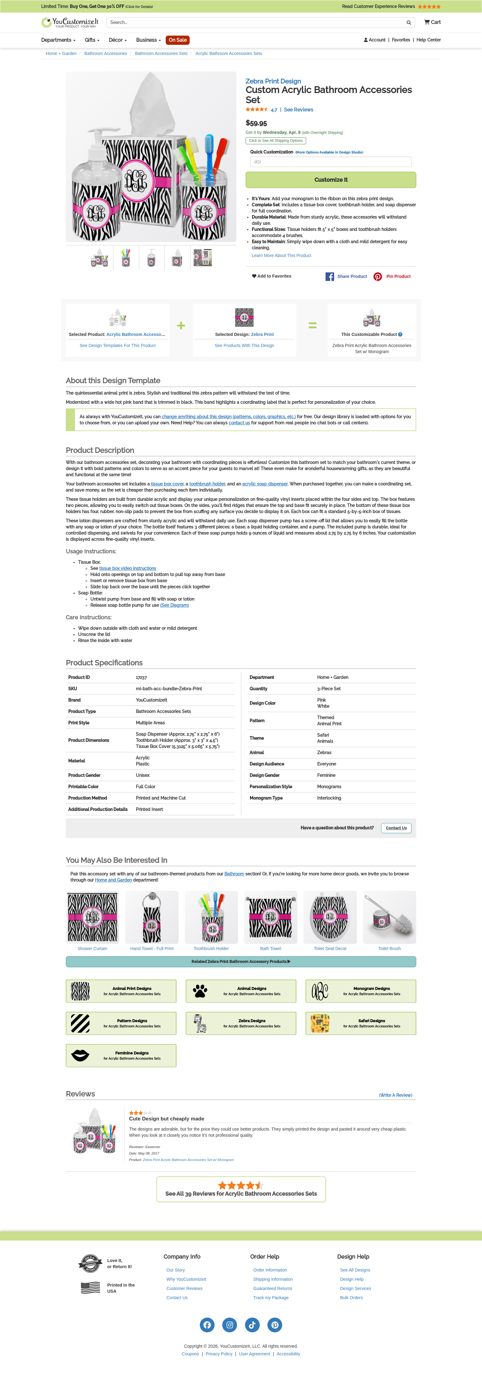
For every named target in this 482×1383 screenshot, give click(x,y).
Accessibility (288, 1353)
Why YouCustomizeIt (186, 1279)
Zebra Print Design (273, 81)
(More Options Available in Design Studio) (329, 152)
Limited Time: (97, 6)
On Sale (178, 40)
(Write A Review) (395, 1095)
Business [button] (148, 40)
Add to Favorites (271, 276)
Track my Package (271, 1297)
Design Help (352, 1279)
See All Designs (355, 1270)
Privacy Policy (219, 1353)
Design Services (355, 1288)
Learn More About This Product (281, 255)
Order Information (270, 1270)
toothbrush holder (207, 483)
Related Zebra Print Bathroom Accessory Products (241, 961)
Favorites (401, 39)
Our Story (176, 1270)
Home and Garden (113, 880)
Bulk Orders (351, 1297)
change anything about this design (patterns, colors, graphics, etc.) (229, 416)
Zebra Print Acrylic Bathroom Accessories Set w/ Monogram (188, 1160)
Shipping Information (273, 1279)
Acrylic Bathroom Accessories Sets (142, 334)
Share (346, 276)
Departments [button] (58, 40)
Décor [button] (118, 40)
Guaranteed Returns (272, 1288)
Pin (392, 276)
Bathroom (234, 873)
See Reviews (279, 110)
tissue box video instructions (127, 568)
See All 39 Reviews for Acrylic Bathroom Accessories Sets (241, 1189)
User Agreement (254, 1353)
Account (374, 39)
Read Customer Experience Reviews (391, 6)
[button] (430, 22)
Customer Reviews (185, 1288)
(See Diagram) (174, 605)
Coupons (190, 1353)
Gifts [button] (92, 40)
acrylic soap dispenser (264, 483)
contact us (239, 422)
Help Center (429, 39)
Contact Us (396, 828)
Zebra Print (262, 334)
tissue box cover (167, 483)
